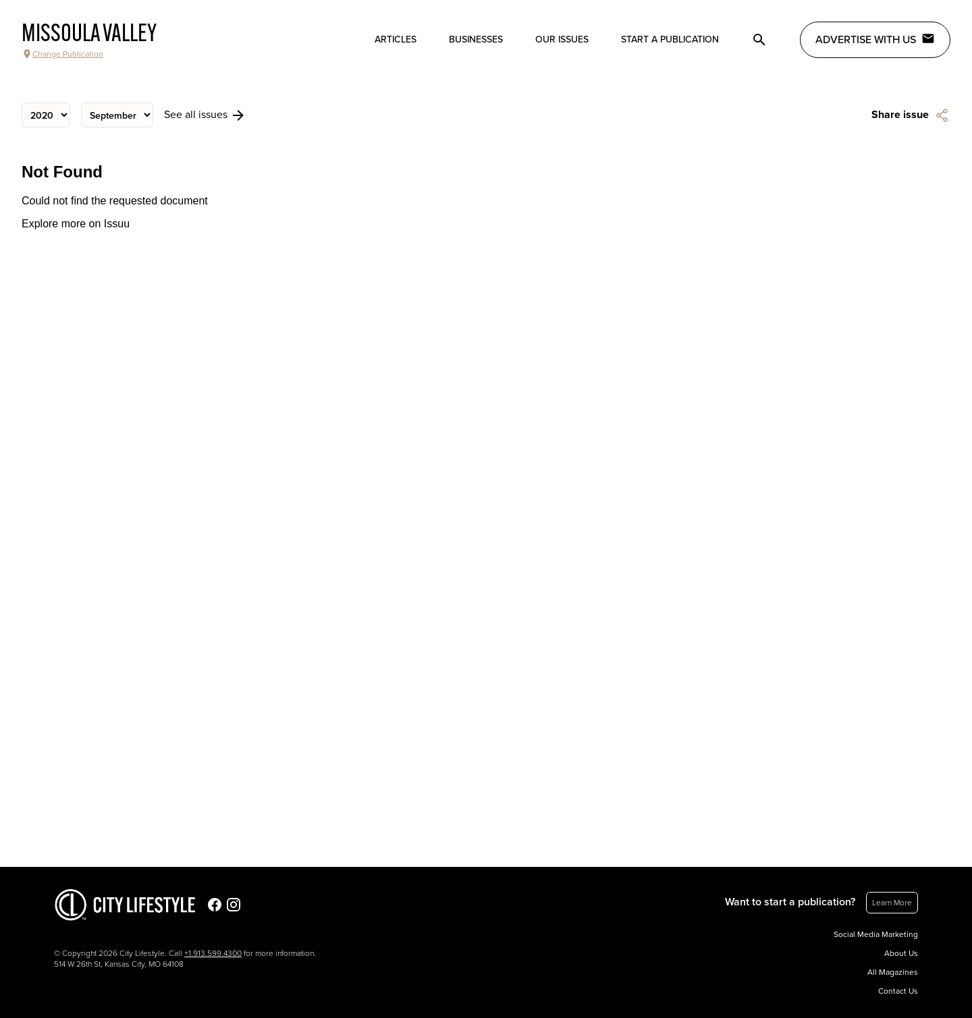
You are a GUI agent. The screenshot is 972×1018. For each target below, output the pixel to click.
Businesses (476, 39)
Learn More (892, 902)
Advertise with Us (875, 39)
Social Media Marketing (876, 934)
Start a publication (670, 39)
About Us (901, 953)
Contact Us (898, 991)
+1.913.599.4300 (213, 953)
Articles (395, 39)
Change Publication (62, 54)
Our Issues (562, 39)
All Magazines (892, 972)
